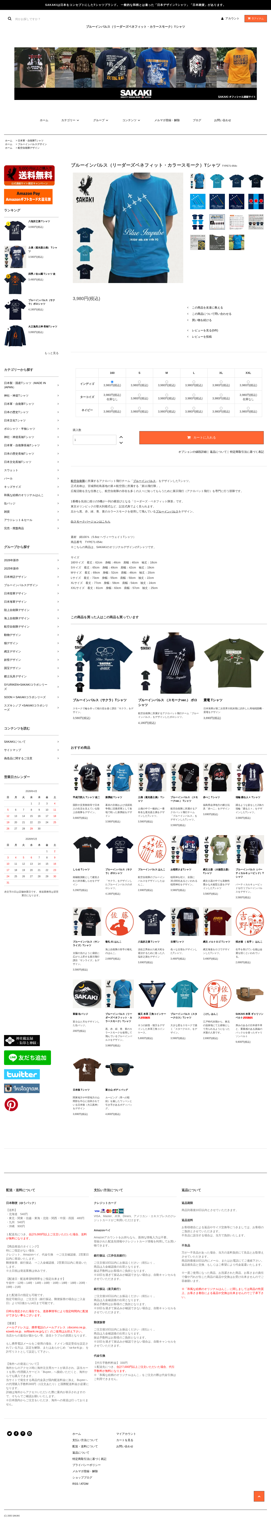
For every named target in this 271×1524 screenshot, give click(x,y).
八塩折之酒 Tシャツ (39, 221)
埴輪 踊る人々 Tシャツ (248, 797)
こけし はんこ (210, 1014)
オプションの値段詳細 (192, 451)
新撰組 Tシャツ (113, 797)
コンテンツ (131, 120)
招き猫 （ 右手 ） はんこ (249, 941)
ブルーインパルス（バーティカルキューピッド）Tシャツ (250, 873)
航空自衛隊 (78, 481)
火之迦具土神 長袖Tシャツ (42, 326)
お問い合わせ (222, 120)
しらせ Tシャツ (81, 869)
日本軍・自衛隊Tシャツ (30, 140)
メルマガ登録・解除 (167, 120)
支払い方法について (85, 1440)
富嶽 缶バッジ (80, 1014)
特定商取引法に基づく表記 (247, 451)
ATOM (84, 1483)
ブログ (197, 120)
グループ (101, 120)
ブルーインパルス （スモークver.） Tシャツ (184, 799)
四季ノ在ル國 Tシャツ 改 (41, 274)
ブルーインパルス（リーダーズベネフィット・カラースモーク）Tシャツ (118, 1018)
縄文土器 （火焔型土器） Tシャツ (216, 871)
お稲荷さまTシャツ (180, 869)
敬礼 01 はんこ (113, 941)
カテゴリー (70, 120)
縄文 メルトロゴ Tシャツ (216, 941)
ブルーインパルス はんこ (151, 869)
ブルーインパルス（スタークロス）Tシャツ (183, 1016)
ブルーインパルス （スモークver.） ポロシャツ (167, 702)
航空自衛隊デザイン (29, 147)
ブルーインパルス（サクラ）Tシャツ (100, 700)
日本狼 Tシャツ (81, 1089)
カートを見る (124, 1440)
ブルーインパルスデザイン (32, 144)
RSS (75, 1483)
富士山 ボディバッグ (116, 1089)
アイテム (255, 18)
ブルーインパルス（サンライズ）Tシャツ (86, 943)
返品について (218, 451)
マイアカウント (126, 1433)
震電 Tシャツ (212, 700)
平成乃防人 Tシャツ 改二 (86, 797)
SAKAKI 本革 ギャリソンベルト (249, 1016)
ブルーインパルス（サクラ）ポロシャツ (41, 302)
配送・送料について (85, 1446)
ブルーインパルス (144, 481)
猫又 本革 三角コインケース (152, 1016)
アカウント (232, 18)
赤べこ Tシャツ (211, 797)
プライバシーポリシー (86, 1465)
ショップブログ (82, 1477)
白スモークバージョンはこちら (90, 521)
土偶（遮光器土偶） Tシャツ (42, 249)
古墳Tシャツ (177, 941)
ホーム (44, 120)
